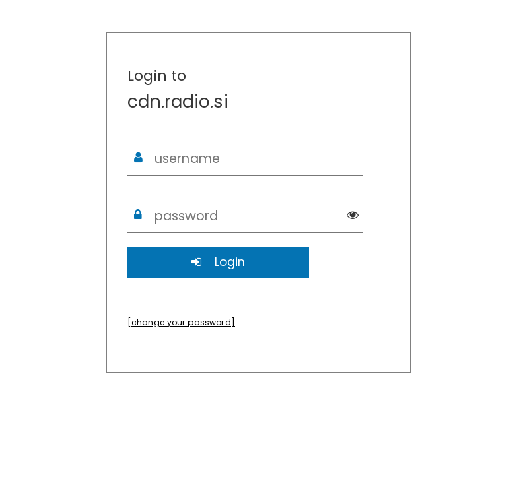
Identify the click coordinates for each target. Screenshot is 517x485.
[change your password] (181, 322)
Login (218, 262)
